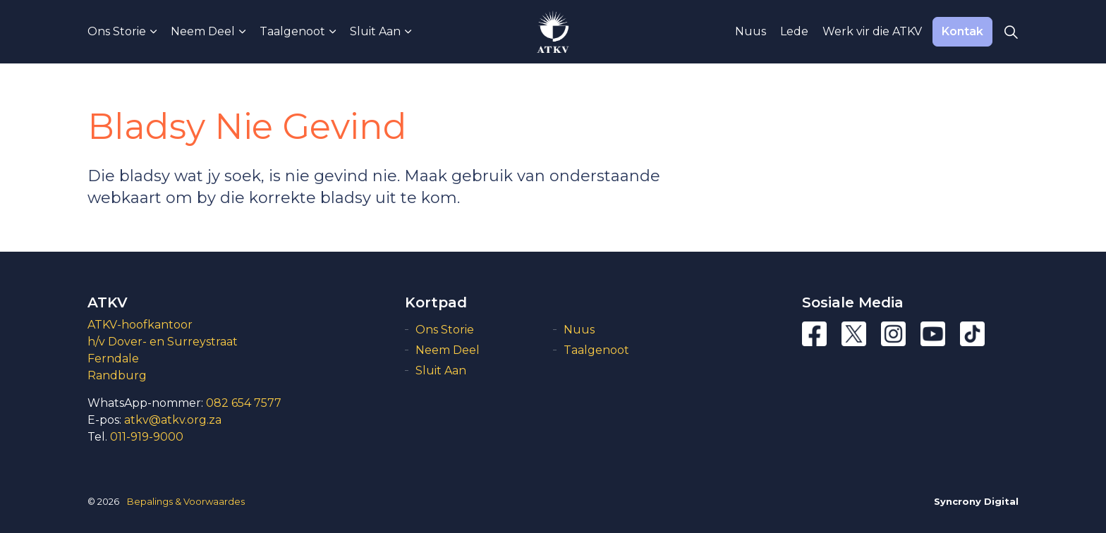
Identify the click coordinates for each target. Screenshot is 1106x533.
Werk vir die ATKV (872, 31)
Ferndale (113, 358)
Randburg (117, 375)
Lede (794, 31)
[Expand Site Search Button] (1011, 31)
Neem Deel (203, 31)
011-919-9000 (146, 436)
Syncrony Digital (976, 501)
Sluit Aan (375, 31)
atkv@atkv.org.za (172, 420)
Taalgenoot (292, 31)
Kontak (962, 32)
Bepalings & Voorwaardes (186, 501)
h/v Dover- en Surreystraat (162, 341)
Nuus (750, 31)
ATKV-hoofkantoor (140, 324)
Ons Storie (116, 31)
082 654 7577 (243, 403)
